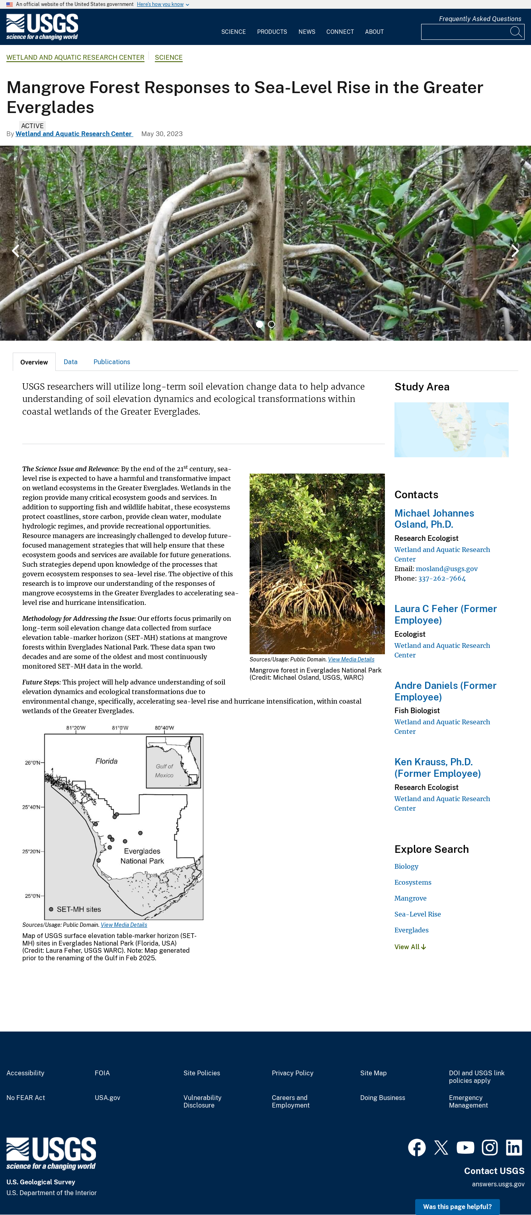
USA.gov (107, 1098)
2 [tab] (271, 324)
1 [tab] (259, 324)
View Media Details (351, 659)
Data (71, 362)
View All (410, 947)
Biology (406, 866)
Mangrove (410, 898)
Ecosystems (412, 882)
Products (272, 32)
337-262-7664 (442, 578)
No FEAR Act (25, 1098)
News (307, 32)
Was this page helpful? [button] (457, 1207)
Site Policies (202, 1073)
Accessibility (25, 1073)
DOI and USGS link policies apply (477, 1077)
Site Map (373, 1073)
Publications (112, 362)
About (374, 32)
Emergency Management (468, 1101)
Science (233, 32)
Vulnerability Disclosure (203, 1101)
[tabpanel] (265, 243)
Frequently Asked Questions (480, 19)
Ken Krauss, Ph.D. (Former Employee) (437, 767)
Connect (340, 32)
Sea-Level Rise (417, 914)
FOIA (102, 1073)
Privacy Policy (293, 1073)
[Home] (42, 38)
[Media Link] (317, 565)
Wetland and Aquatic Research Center (75, 57)
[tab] (34, 362)
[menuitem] (234, 27)
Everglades (411, 930)
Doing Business (382, 1098)
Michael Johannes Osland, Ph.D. (434, 518)
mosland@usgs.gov (447, 569)
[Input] (473, 32)
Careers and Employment (291, 1101)
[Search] (517, 32)
